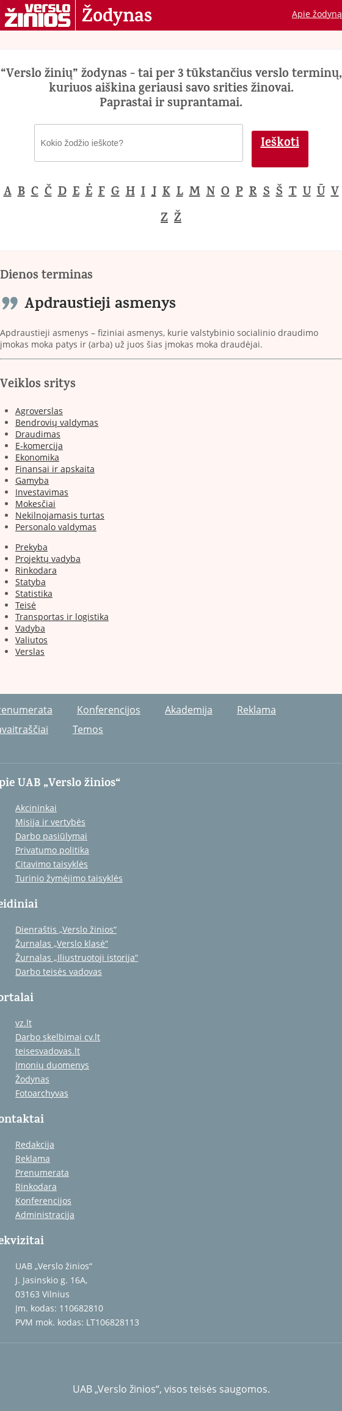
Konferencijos (108, 709)
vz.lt (23, 1023)
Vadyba (30, 628)
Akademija (189, 709)
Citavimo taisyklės (51, 864)
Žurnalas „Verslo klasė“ (61, 943)
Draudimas (37, 434)
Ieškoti (280, 144)
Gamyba (32, 480)
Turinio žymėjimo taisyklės (69, 878)
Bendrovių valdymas (56, 422)
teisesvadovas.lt (47, 1051)
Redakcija (34, 1144)
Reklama (256, 709)
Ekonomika (37, 457)
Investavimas (41, 492)
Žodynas (117, 17)
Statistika (34, 593)
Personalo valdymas (55, 527)
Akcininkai (36, 808)
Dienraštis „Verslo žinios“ (66, 929)
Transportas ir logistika (62, 616)
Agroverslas (39, 411)
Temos (88, 729)
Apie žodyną (317, 14)
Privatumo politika (52, 850)
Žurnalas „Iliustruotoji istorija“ (76, 957)
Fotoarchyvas (41, 1093)
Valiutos (31, 640)
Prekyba (31, 547)
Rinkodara (36, 570)
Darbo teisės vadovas (58, 971)
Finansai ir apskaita (55, 469)
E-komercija (39, 445)
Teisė (25, 605)
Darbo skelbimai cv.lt (57, 1037)
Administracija (45, 1214)
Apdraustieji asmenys (100, 305)
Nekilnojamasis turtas (59, 515)
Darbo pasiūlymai (51, 836)
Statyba (30, 582)
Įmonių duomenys (52, 1065)
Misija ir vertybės (50, 822)
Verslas (30, 651)
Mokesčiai (35, 503)
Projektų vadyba (48, 558)
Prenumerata (42, 1172)
